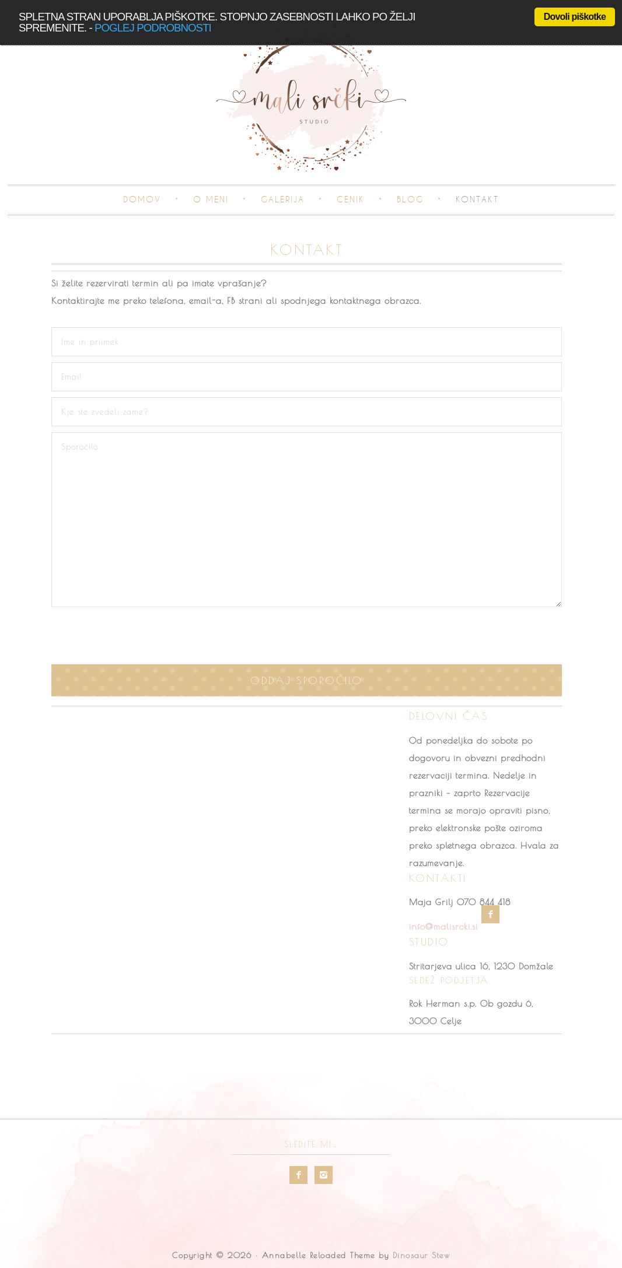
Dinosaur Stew (421, 1255)
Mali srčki (311, 97)
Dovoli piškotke (575, 17)
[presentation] (307, 635)
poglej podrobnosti (153, 28)
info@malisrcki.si (443, 926)
